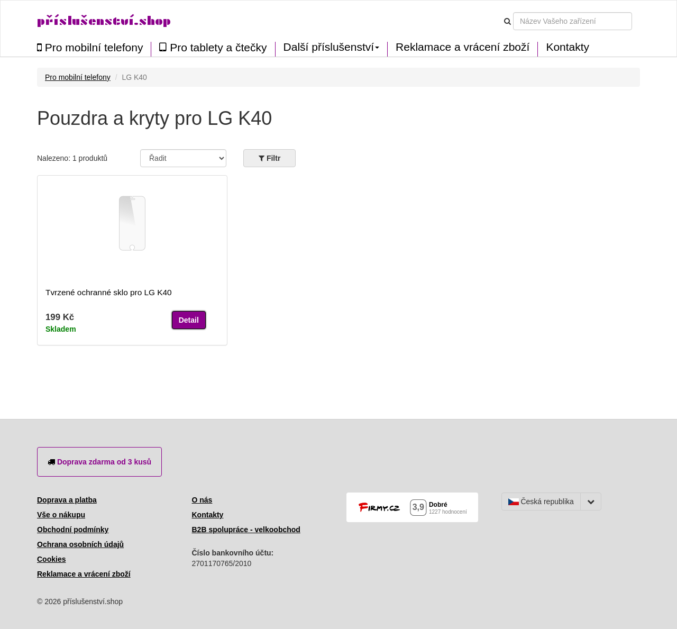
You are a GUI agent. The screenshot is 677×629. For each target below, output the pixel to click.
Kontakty (567, 47)
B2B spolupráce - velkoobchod (246, 529)
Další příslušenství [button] (331, 47)
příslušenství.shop (104, 21)
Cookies (51, 559)
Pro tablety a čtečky (213, 47)
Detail (189, 320)
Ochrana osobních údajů (80, 544)
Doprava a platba (67, 500)
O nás (202, 500)
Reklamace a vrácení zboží (462, 47)
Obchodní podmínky (72, 529)
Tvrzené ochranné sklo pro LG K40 (108, 292)
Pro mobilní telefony (90, 47)
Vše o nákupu (61, 515)
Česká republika (541, 501)
